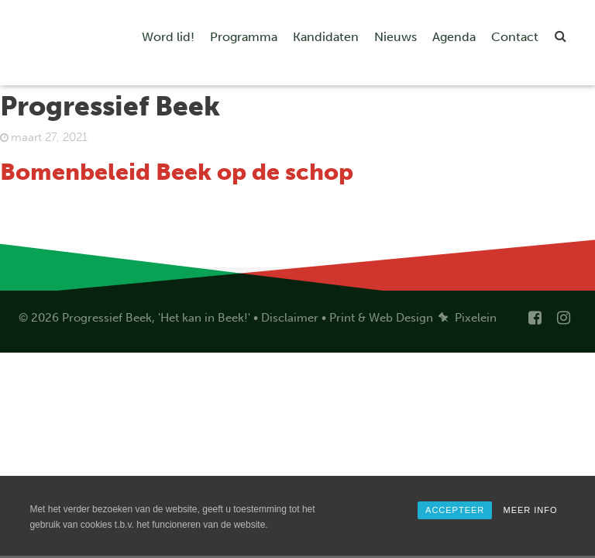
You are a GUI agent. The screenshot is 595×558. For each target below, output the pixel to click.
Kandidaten (326, 36)
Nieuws (395, 36)
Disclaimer (289, 318)
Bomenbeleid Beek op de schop (176, 172)
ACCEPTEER (454, 510)
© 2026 (39, 318)
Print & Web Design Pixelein (413, 318)
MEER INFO (530, 510)
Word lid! (168, 36)
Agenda (454, 36)
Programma (243, 36)
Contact (514, 36)
